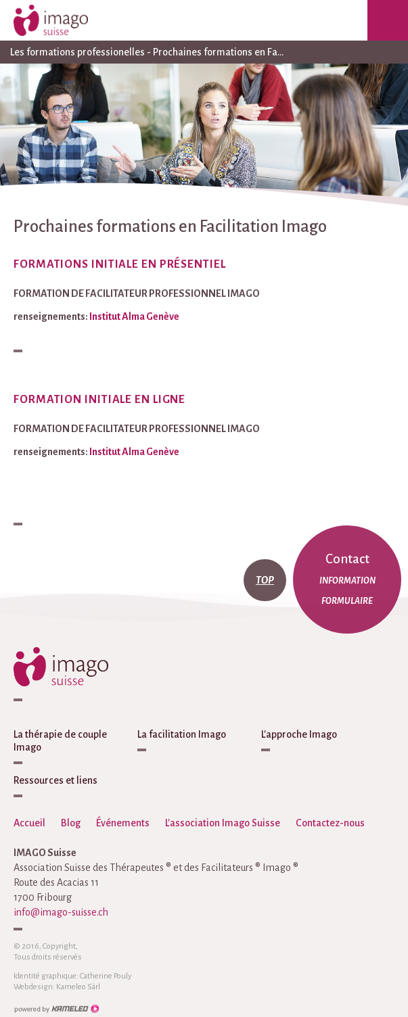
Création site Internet (56, 1009)
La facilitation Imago (181, 734)
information (347, 581)
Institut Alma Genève (134, 316)
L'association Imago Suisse (222, 823)
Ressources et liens (55, 780)
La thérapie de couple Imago (60, 741)
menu (387, 20)
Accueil (29, 823)
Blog (71, 823)
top (265, 580)
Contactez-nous (330, 823)
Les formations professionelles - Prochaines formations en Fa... (204, 52)
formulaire (347, 601)
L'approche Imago (299, 734)
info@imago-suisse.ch (61, 912)
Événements (123, 823)
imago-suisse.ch (64, 20)
